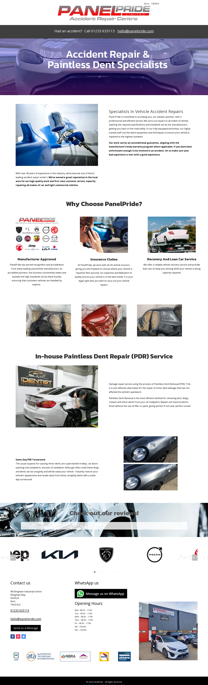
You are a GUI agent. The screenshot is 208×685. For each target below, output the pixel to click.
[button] (13, 558)
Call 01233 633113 (101, 30)
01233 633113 (19, 610)
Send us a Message (25, 628)
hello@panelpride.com (136, 30)
